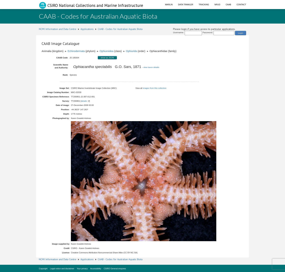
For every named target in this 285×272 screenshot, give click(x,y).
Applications (87, 29)
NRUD (217, 4)
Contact (241, 4)
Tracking (204, 4)
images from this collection (154, 88)
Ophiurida (131, 51)
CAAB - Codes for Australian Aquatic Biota (120, 29)
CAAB (228, 4)
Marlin (169, 4)
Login (240, 33)
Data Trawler (185, 4)
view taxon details (151, 67)
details (84, 101)
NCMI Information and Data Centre (57, 29)
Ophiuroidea (106, 51)
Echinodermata (76, 51)
